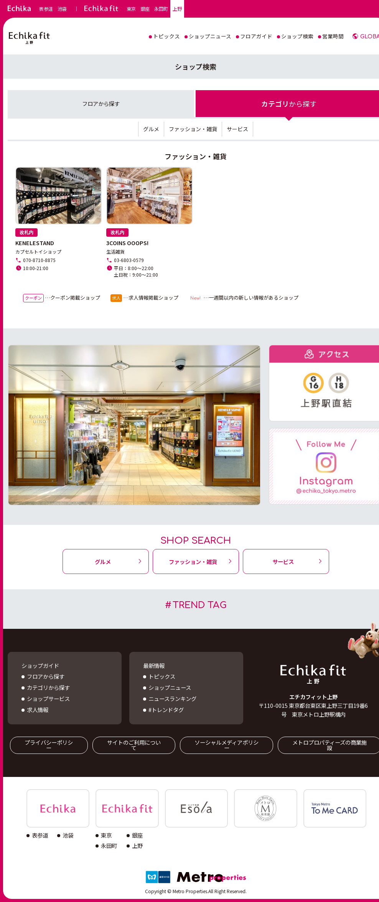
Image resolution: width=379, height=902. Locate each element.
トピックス (161, 676)
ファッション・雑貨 (193, 129)
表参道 (46, 8)
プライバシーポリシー (49, 745)
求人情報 (37, 710)
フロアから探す (45, 676)
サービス (237, 129)
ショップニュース (169, 687)
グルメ (151, 129)
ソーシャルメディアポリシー (226, 745)
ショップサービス (48, 698)
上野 (177, 8)
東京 (131, 8)
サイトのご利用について (134, 745)
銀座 (145, 8)
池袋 (62, 8)
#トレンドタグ (166, 710)
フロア (101, 103)
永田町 (161, 8)
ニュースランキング (172, 698)
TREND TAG (200, 605)
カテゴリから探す (48, 687)
